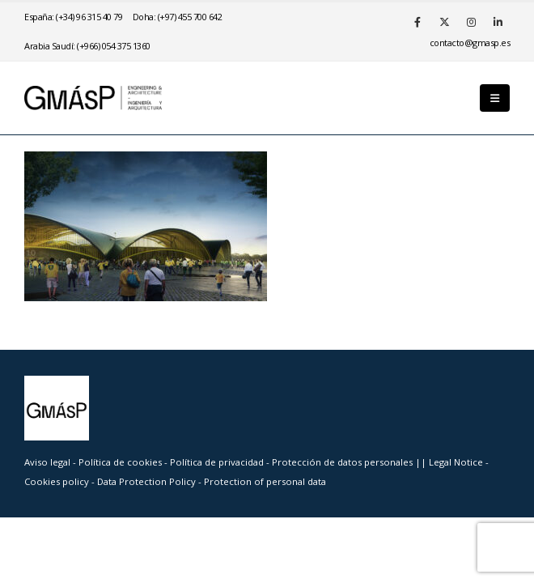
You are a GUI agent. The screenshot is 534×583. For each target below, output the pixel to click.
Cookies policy (57, 481)
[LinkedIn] (497, 22)
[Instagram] (471, 22)
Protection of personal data (265, 481)
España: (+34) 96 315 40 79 (73, 17)
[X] (444, 22)
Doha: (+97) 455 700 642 (177, 17)
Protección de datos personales (343, 462)
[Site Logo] (93, 97)
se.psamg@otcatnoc (470, 42)
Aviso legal (47, 462)
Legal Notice (457, 462)
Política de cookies (121, 462)
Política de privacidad (218, 462)
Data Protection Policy (146, 481)
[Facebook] (417, 22)
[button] (495, 98)
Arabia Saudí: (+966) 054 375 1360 (87, 46)
